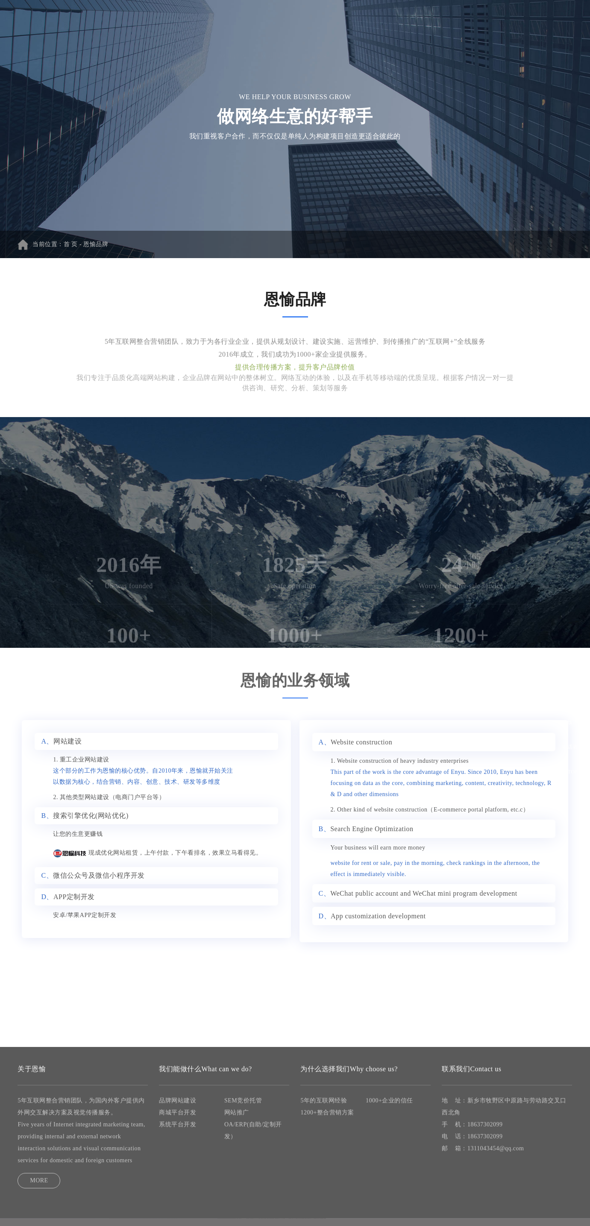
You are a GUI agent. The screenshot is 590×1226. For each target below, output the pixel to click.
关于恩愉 (397, 20)
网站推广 (274, 20)
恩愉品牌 (95, 244)
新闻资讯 (356, 20)
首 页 (199, 20)
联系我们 (438, 20)
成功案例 (315, 20)
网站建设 (233, 20)
